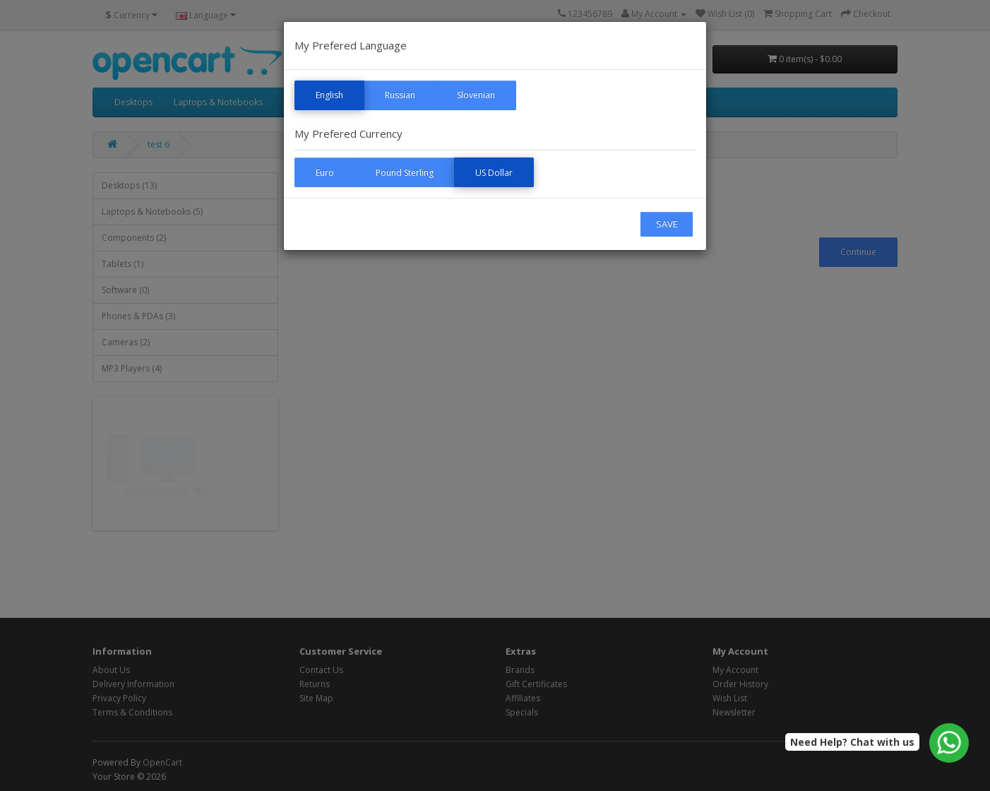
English (329, 95)
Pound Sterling (405, 173)
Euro (325, 173)
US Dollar (494, 173)
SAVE (667, 224)
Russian (400, 95)
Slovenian (476, 95)
